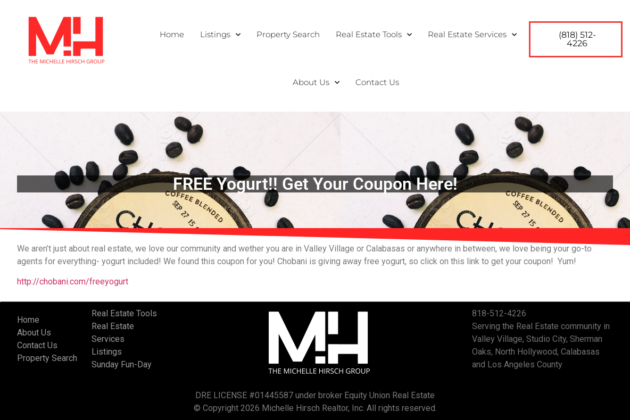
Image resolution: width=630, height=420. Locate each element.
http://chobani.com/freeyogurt (72, 281)
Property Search (288, 34)
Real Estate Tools (374, 34)
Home (172, 34)
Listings (220, 34)
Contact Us (377, 82)
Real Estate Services (472, 34)
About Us (316, 82)
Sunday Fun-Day (122, 364)
